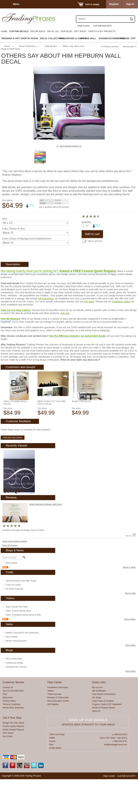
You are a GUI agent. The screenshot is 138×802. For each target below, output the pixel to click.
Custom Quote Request (13, 749)
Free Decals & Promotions (104, 717)
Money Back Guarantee (13, 730)
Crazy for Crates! (13, 607)
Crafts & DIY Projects (102, 31)
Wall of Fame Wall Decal (15, 425)
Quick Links (99, 705)
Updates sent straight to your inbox (88, 747)
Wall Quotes (51, 46)
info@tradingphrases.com (115, 767)
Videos (50, 713)
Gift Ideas (80, 31)
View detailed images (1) (70, 146)
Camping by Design (14, 685)
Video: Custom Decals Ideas (18, 633)
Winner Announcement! (16, 663)
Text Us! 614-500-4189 (13, 713)
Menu (16, 4)
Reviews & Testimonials (58, 720)
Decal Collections (27, 46)
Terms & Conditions (11, 727)
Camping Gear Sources (16, 689)
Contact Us (8, 710)
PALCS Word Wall (14, 681)
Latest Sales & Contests (103, 724)
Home (4, 31)
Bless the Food (81, 424)
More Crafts (130, 616)
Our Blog (66, 31)
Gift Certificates (99, 713)
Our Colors (7, 759)
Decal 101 (53, 31)
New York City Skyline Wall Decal (51, 425)
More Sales (130, 668)
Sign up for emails (88, 743)
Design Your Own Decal (13, 745)
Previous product (109, 46)
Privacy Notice (9, 724)
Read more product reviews (14, 564)
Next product (129, 46)
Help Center (84, 25)
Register (114, 4)
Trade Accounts (54, 717)
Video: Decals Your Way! (17, 629)
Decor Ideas (37, 31)
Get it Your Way (12, 740)
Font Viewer (8, 756)
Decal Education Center (58, 724)
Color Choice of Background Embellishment (26, 238)
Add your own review (12, 460)
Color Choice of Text (13, 228)
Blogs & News (129, 590)
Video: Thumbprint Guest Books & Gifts (23, 637)
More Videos (130, 642)
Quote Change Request (13, 752)
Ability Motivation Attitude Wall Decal (45, 527)
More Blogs (130, 694)
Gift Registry (53, 727)
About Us (96, 734)
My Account (97, 710)
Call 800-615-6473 (102, 25)
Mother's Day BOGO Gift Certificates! (22, 655)
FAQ (5, 717)
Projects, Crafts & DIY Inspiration (107, 727)
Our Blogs (96, 720)
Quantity (6, 248)
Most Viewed (11, 585)
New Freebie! (12, 659)
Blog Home (8, 720)
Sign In (130, 4)
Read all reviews (9, 568)
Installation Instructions (57, 710)
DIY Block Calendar (14, 611)
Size (4, 218)
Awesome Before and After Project (21, 603)
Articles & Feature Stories (103, 730)
